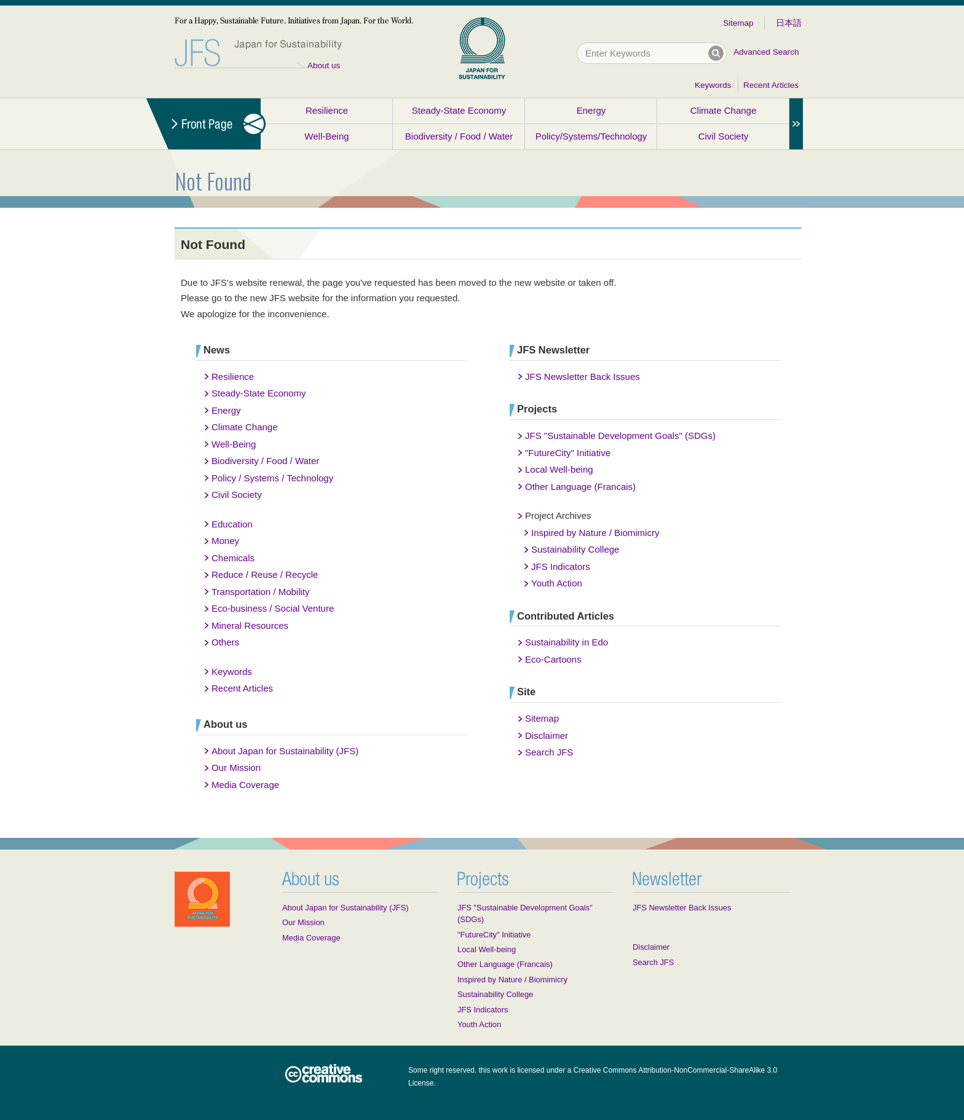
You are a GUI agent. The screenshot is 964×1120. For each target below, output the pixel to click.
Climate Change (723, 110)
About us (323, 65)
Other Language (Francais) (580, 486)
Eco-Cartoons (553, 659)
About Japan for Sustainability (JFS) (284, 751)
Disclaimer (546, 735)
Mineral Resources (249, 625)
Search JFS (549, 752)
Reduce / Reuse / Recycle (264, 574)
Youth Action (556, 583)
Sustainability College (575, 549)
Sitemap (738, 23)
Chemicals (233, 558)
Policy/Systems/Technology (591, 136)
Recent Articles (771, 85)
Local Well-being (559, 469)
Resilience (327, 110)
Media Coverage (245, 784)
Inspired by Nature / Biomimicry (595, 532)
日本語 (789, 23)
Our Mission (236, 767)
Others (225, 642)
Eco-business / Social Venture (272, 608)
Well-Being (326, 136)
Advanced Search (766, 52)
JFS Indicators (560, 566)
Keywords (713, 85)
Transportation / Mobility (260, 591)
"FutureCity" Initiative (567, 453)
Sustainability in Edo (566, 642)
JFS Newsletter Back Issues (582, 376)
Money (225, 540)
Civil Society (723, 136)
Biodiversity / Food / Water (459, 136)
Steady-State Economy (459, 110)
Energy (591, 110)
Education (232, 524)
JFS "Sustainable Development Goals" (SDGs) (620, 435)
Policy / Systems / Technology (272, 478)
